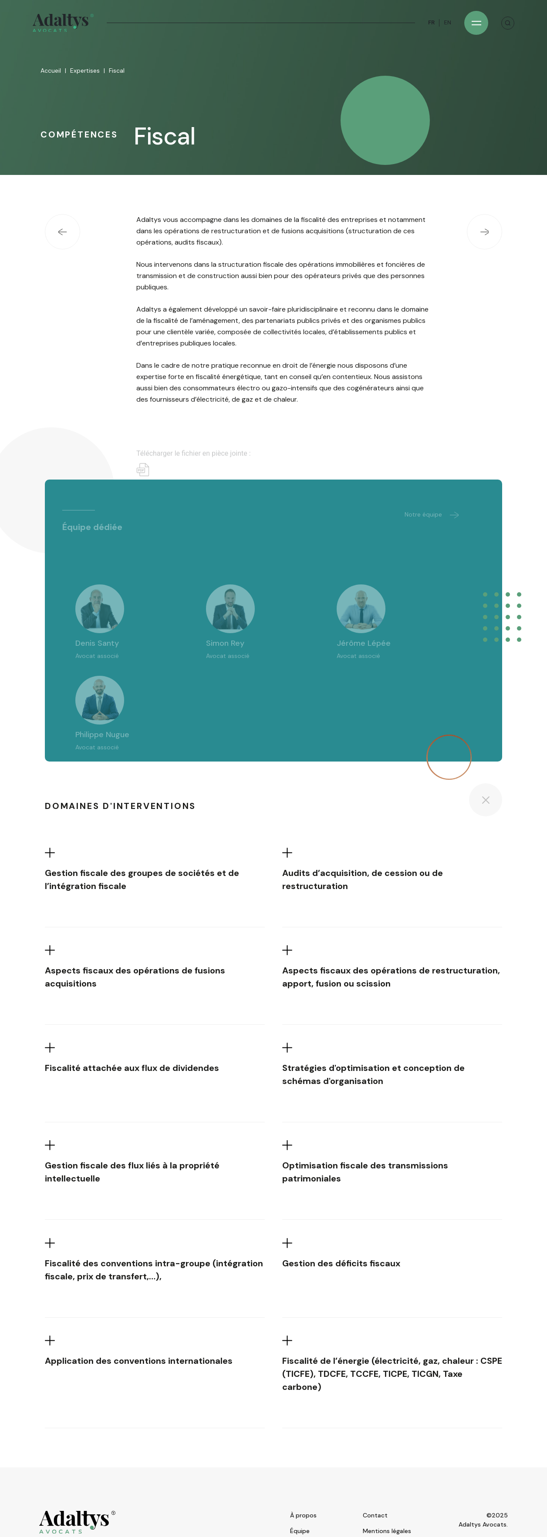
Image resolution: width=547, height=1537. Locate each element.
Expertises (85, 71)
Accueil (51, 71)
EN (447, 22)
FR (431, 22)
